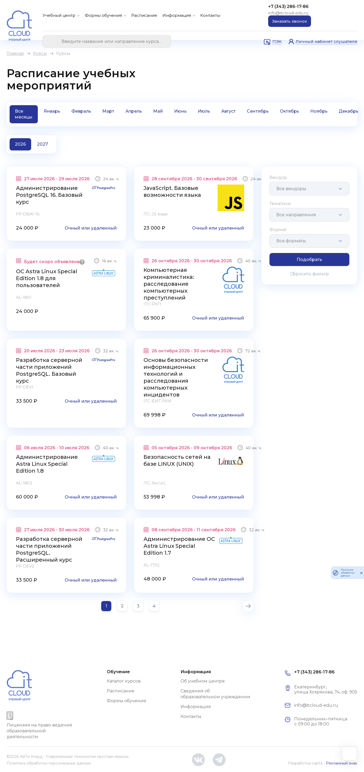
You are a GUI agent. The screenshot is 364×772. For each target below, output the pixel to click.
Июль (204, 111)
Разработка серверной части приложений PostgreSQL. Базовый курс (49, 370)
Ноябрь (319, 111)
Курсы (40, 53)
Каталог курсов (124, 681)
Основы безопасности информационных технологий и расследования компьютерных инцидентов (176, 377)
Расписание (144, 15)
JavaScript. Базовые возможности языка (172, 191)
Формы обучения (103, 15)
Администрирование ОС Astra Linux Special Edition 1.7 (179, 546)
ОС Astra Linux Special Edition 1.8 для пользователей (46, 278)
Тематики (280, 203)
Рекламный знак (341, 763)
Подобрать (309, 259)
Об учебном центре (203, 681)
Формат (278, 229)
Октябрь (289, 111)
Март (108, 111)
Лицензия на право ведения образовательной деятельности (39, 730)
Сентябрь (258, 111)
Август (228, 111)
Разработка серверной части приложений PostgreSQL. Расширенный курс (49, 549)
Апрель (133, 111)
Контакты (210, 15)
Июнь (180, 111)
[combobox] (309, 188)
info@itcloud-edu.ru (288, 12)
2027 (42, 144)
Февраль (81, 111)
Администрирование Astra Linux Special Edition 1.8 (47, 464)
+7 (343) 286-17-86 (288, 6)
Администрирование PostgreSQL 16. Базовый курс (49, 195)
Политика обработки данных (347, 572)
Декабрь (348, 111)
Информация (176, 15)
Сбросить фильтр (309, 273)
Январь (52, 111)
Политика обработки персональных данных (49, 763)
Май (158, 111)
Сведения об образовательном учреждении (215, 693)
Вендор (278, 177)
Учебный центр (59, 15)
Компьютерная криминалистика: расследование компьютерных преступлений (169, 284)
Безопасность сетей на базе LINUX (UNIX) (177, 460)
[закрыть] (361, 573)
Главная (15, 53)
